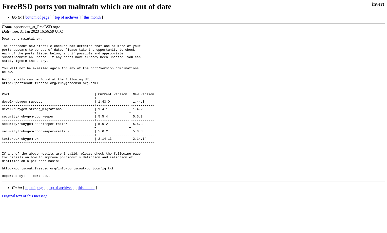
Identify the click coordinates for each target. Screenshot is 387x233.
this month (92, 17)
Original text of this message (24, 224)
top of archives (66, 17)
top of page (34, 216)
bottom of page (37, 17)
